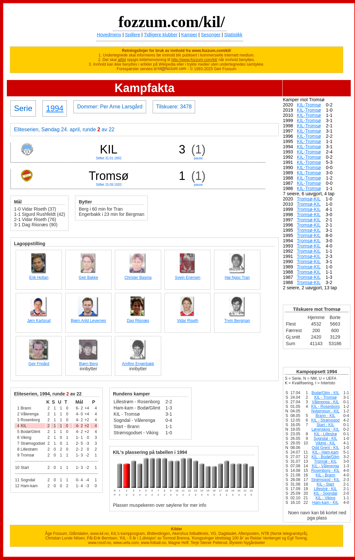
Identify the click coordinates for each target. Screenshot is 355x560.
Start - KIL (325, 425)
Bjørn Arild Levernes (88, 320)
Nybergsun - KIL (325, 411)
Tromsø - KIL (325, 461)
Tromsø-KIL (309, 198)
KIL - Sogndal (325, 493)
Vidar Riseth (187, 320)
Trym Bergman (237, 320)
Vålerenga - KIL (325, 402)
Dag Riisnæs (138, 320)
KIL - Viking (325, 498)
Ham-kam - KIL (325, 502)
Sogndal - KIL (325, 438)
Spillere (132, 34)
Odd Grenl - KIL (325, 447)
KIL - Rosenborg (325, 406)
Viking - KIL (325, 443)
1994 (54, 108)
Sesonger (211, 34)
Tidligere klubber (161, 34)
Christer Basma (138, 277)
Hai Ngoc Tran (237, 277)
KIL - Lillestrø (325, 434)
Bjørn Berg (88, 363)
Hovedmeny (109, 34)
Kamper (189, 34)
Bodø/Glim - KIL (325, 393)
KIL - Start (325, 484)
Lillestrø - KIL (325, 489)
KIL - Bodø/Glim (325, 457)
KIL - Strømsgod (325, 420)
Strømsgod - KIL (325, 479)
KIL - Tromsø (325, 397)
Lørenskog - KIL (325, 429)
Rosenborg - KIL (325, 470)
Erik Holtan (39, 277)
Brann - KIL (325, 415)
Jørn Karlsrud (39, 320)
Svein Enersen (187, 277)
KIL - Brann (325, 475)
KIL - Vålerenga (325, 466)
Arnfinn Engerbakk (138, 363)
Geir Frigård (38, 363)
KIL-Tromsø (309, 104)
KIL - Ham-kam (325, 452)
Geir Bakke (88, 277)
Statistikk (233, 34)
